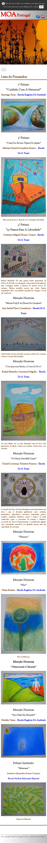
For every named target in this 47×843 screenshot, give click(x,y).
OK (41, 7)
